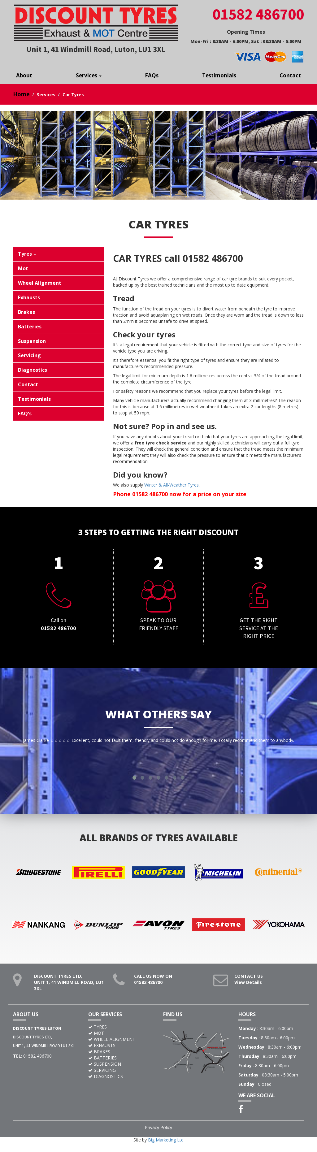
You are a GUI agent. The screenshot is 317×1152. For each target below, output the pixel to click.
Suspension (32, 341)
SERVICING (105, 1076)
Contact (290, 75)
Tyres (27, 253)
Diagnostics (32, 369)
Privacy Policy (158, 1134)
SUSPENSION (107, 1070)
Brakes (26, 312)
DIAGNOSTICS (108, 1082)
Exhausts (29, 297)
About (24, 75)
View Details (248, 988)
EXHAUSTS (104, 1052)
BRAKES (102, 1058)
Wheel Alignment (39, 282)
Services (89, 75)
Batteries (29, 326)
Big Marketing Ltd (166, 1146)
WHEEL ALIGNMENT (114, 1045)
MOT (99, 1039)
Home (21, 94)
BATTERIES (105, 1064)
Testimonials (219, 75)
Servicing (29, 355)
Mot (23, 268)
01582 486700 (148, 988)
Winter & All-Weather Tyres (171, 485)
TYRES (100, 1033)
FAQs (151, 75)
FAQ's (25, 413)
